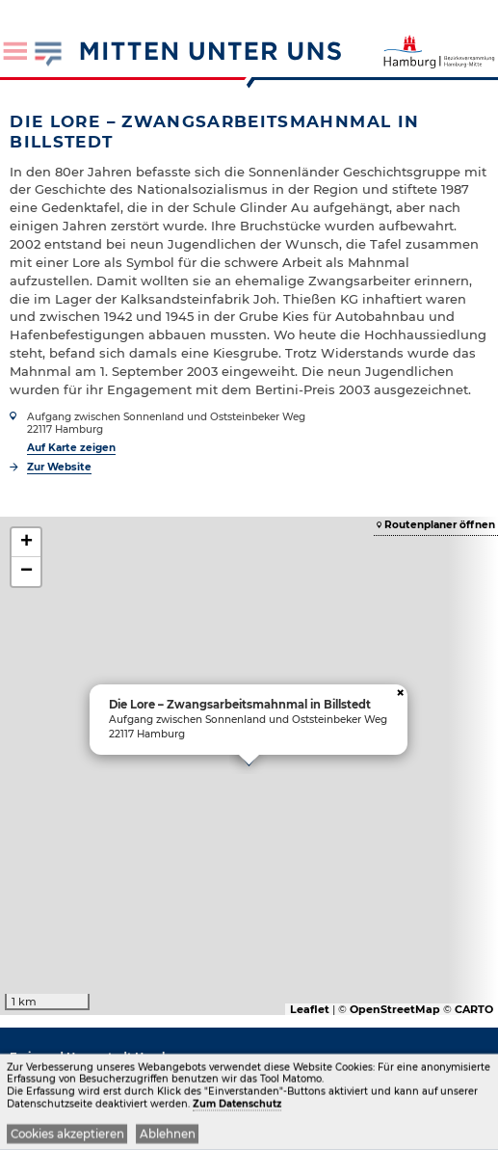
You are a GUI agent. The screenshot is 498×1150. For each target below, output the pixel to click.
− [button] (26, 571)
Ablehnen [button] (168, 1135)
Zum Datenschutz (237, 1105)
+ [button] (26, 542)
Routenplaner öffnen (439, 525)
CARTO (474, 1009)
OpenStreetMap (395, 1009)
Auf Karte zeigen (71, 447)
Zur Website (59, 467)
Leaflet (309, 1009)
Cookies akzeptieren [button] (67, 1135)
